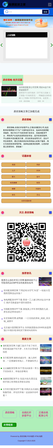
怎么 (38, 195)
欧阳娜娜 (13, 183)
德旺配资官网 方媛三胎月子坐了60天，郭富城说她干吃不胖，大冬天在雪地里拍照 (21, 349)
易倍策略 (9, 412)
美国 (13, 165)
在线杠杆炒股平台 (26, 414)
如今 (38, 177)
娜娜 (13, 189)
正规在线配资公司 (43, 414)
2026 (38, 171)
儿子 (13, 171)
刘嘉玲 (38, 189)
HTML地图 (38, 436)
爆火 (13, 177)
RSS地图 (30, 436)
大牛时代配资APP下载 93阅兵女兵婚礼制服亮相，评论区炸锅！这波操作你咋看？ (21, 392)
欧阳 (38, 183)
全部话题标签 (26, 201)
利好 (38, 165)
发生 (13, 195)
